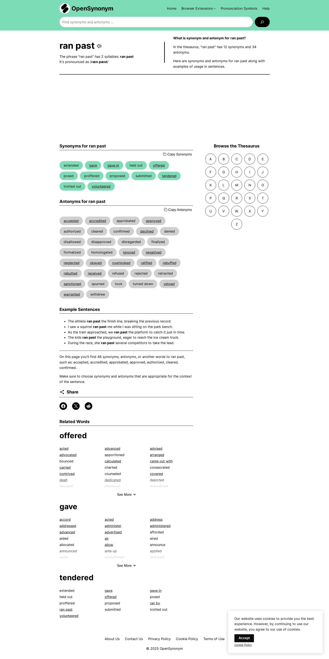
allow (109, 545)
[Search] (262, 22)
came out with (161, 461)
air (107, 538)
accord (65, 519)
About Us (112, 639)
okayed (96, 263)
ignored (129, 252)
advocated (68, 455)
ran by (155, 603)
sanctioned (72, 284)
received (95, 273)
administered (160, 526)
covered (156, 474)
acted (64, 448)
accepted (71, 221)
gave (93, 165)
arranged (157, 455)
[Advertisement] (164, 109)
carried (65, 467)
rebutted (70, 273)
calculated (113, 461)
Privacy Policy (159, 639)
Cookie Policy (187, 639)
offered (159, 165)
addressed (67, 526)
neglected (71, 263)
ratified (146, 263)
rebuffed (169, 263)
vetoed (169, 284)
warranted (72, 294)
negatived (153, 252)
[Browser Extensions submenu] (198, 8)
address (156, 519)
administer (113, 526)
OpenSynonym (92, 8)
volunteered (101, 186)
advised (156, 448)
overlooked (121, 263)
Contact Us (134, 639)
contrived (67, 474)
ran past (66, 609)
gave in (113, 165)
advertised (113, 532)
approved (153, 221)
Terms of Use (214, 639)
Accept (244, 641)
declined (147, 231)
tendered (169, 176)
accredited (97, 221)
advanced (112, 448)
